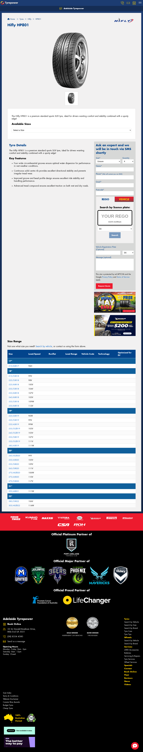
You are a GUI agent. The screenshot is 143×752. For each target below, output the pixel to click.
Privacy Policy (107, 277)
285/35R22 (14, 501)
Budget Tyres (8, 705)
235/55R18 (14, 389)
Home (11, 19)
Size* (98, 158)
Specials (128, 665)
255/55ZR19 (14, 441)
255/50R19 (14, 437)
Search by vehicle (44, 346)
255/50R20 (14, 464)
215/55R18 (14, 376)
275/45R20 (14, 477)
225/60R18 (14, 384)
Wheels (128, 637)
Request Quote (104, 286)
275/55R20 (14, 481)
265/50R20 (14, 468)
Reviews (128, 678)
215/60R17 (14, 366)
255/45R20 (14, 460)
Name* (99, 166)
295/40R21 (14, 491)
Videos (127, 684)
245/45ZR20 (14, 455)
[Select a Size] (71, 130)
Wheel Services (130, 662)
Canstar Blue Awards (11, 702)
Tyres (126, 619)
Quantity (125, 158)
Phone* (109, 174)
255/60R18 (14, 406)
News (127, 681)
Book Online (130, 671)
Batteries (127, 653)
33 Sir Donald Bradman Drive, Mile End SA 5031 (21, 630)
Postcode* (100, 190)
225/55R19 (14, 420)
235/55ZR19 (14, 428)
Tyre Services (129, 659)
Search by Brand (131, 628)
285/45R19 (14, 445)
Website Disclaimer (10, 699)
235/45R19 (14, 424)
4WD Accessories (131, 650)
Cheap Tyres (8, 708)
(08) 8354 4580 (15, 636)
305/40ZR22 (14, 505)
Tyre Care (128, 631)
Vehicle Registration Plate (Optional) (106, 248)
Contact (128, 668)
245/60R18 (14, 397)
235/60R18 (14, 393)
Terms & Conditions (10, 696)
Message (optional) (103, 257)
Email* (98, 182)
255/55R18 (14, 401)
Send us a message (16, 641)
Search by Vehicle (131, 622)
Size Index (7, 693)
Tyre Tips (127, 634)
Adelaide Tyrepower (71, 8)
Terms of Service (123, 277)
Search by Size (130, 625)
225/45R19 (14, 416)
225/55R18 (14, 380)
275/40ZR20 (14, 472)
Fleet (126, 675)
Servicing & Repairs (132, 656)
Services (128, 646)
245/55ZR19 (14, 433)
